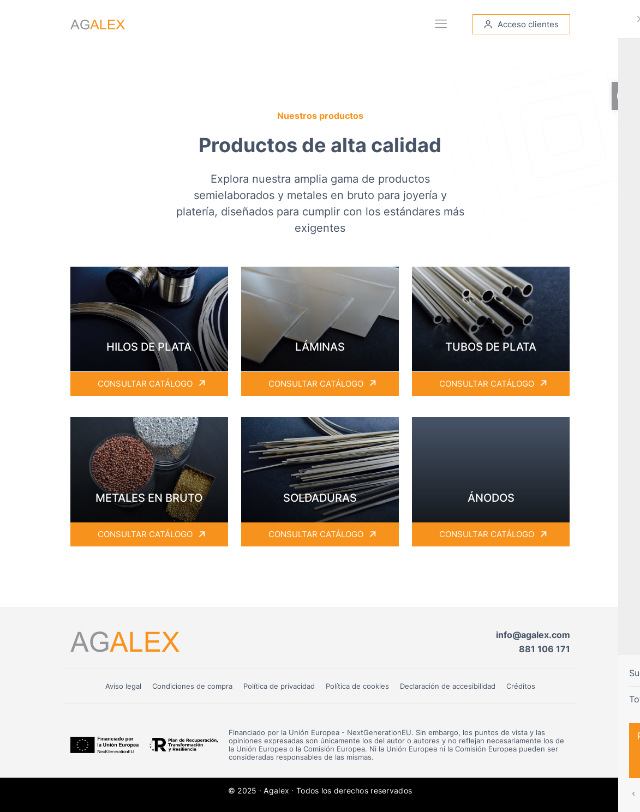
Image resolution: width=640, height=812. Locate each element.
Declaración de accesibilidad (447, 686)
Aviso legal (123, 686)
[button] (626, 96)
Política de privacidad (279, 686)
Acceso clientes (521, 25)
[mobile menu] (441, 24)
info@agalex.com (533, 634)
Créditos (520, 686)
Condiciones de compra (192, 686)
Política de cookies (357, 686)
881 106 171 (544, 648)
